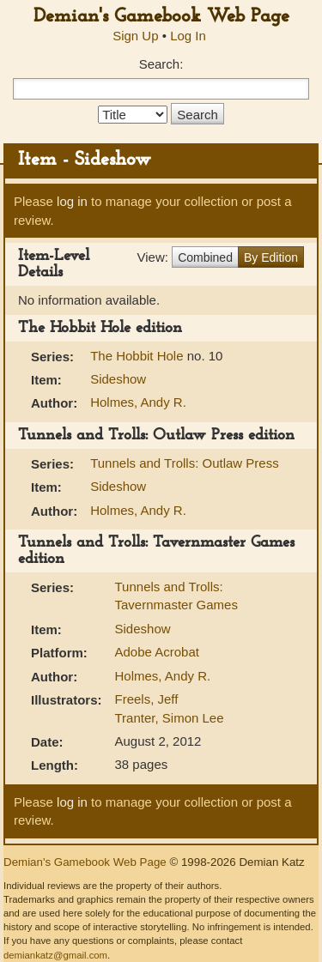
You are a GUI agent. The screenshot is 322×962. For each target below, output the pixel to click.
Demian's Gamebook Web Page (161, 17)
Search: (161, 64)
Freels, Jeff (147, 699)
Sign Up (135, 35)
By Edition (271, 257)
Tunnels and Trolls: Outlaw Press (184, 463)
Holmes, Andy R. (138, 402)
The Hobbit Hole (138, 355)
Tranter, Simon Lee (169, 718)
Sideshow (118, 379)
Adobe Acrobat (157, 651)
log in (72, 201)
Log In (188, 35)
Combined (205, 257)
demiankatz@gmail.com (55, 955)
